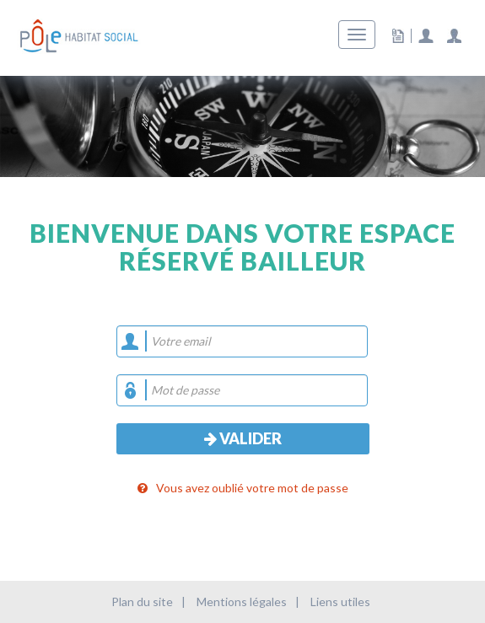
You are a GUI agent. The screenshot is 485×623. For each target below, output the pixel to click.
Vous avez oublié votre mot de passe (242, 488)
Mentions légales (242, 601)
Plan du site (142, 601)
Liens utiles (340, 601)
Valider (243, 438)
